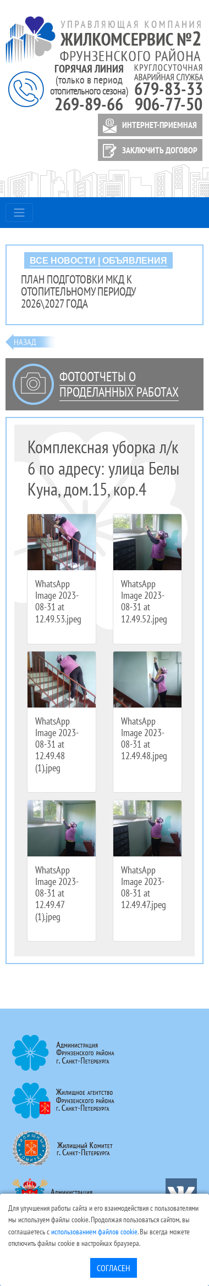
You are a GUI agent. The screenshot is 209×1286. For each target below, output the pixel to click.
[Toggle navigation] (19, 212)
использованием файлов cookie (94, 1231)
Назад (25, 341)
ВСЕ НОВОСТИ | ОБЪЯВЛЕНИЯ (98, 260)
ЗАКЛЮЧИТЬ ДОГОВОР (148, 151)
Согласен (113, 1267)
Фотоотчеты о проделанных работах (119, 384)
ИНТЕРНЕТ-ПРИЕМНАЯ (148, 126)
